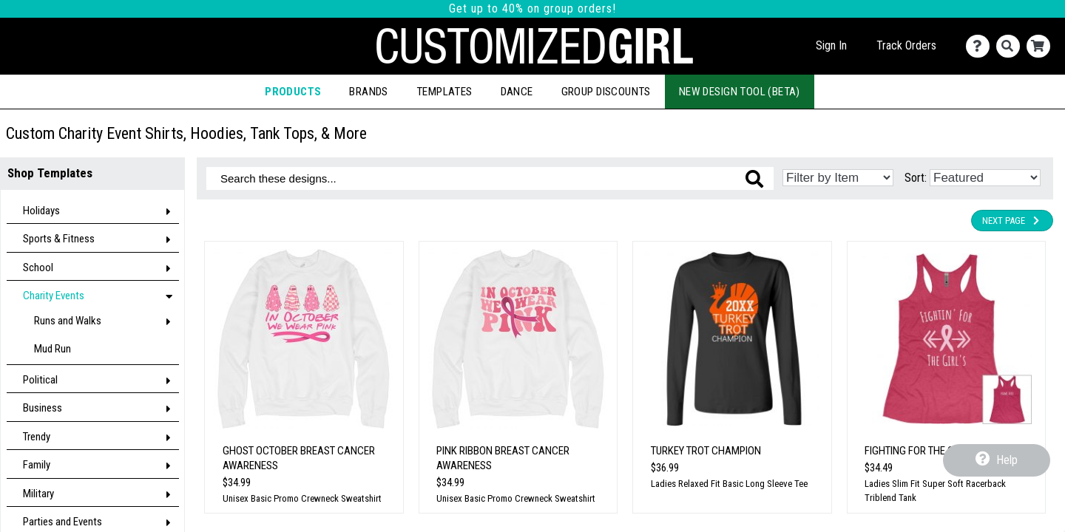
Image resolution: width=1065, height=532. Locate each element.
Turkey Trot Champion (706, 450)
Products (293, 91)
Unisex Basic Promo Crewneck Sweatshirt (302, 498)
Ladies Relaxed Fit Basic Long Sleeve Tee (729, 483)
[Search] (1011, 46)
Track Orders (906, 45)
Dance (517, 91)
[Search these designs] (490, 178)
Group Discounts (606, 91)
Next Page (1012, 220)
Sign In (831, 45)
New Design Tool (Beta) (739, 91)
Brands (368, 91)
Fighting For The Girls (919, 450)
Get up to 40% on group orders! (532, 8)
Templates (444, 91)
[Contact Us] (981, 46)
